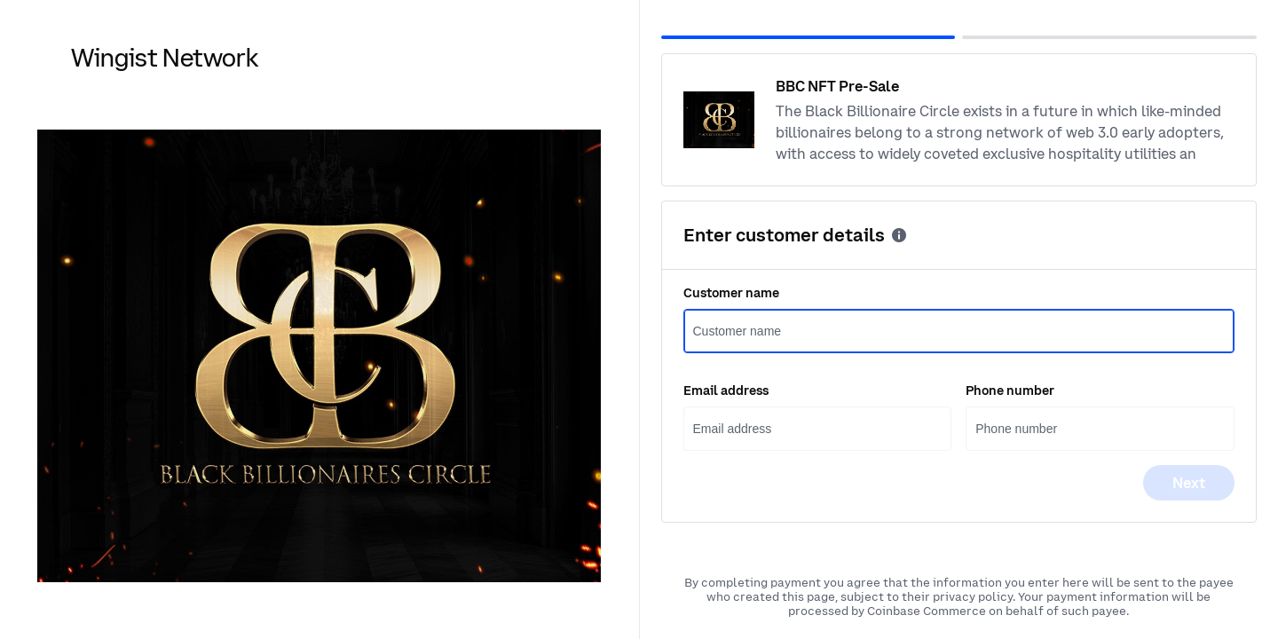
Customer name (731, 293)
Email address (726, 390)
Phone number (1010, 390)
